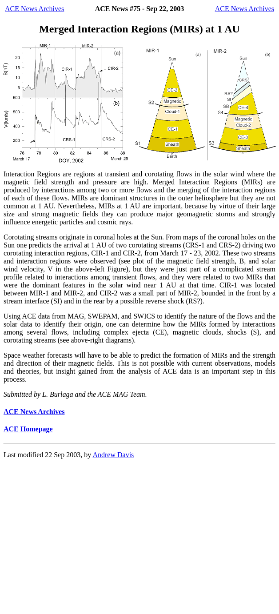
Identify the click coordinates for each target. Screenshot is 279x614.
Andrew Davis (113, 455)
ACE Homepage (28, 429)
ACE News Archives (34, 8)
